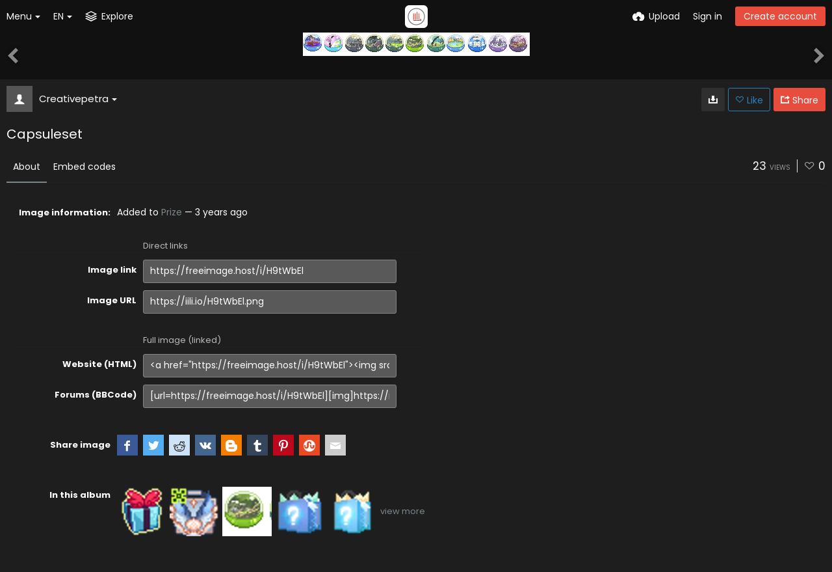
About (26, 166)
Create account (780, 16)
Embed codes (84, 166)
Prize (171, 212)
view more (402, 511)
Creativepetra (78, 98)
